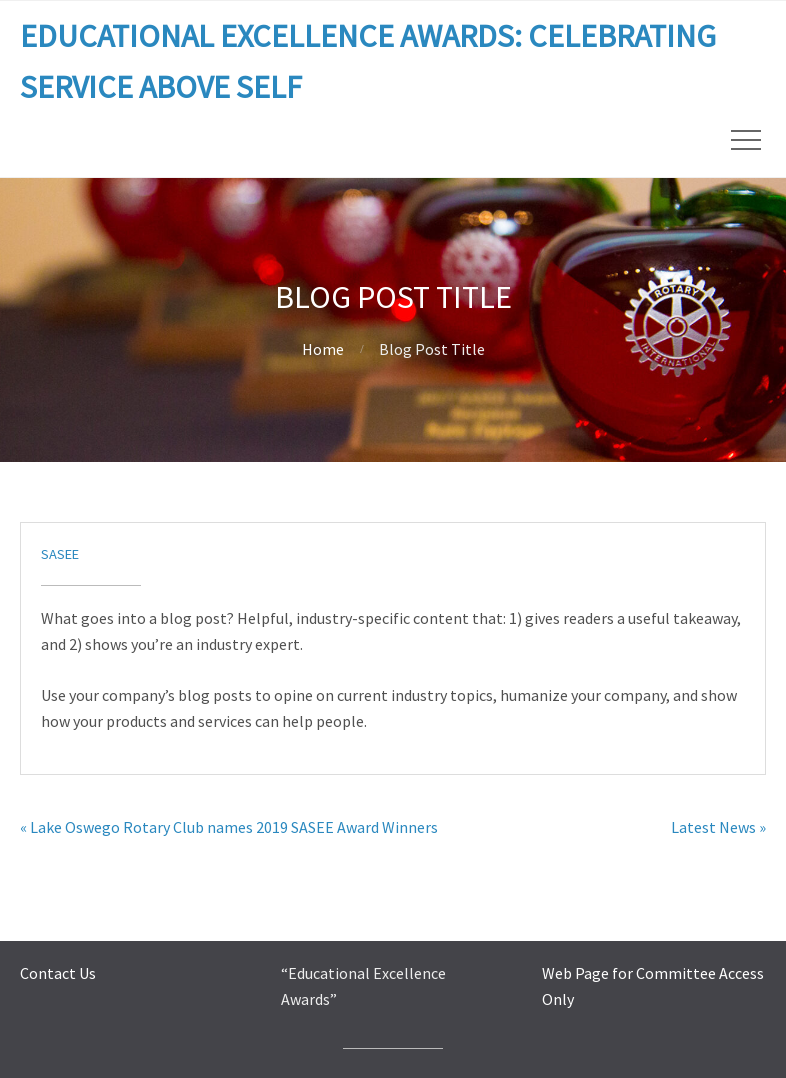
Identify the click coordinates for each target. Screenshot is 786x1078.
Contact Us (58, 973)
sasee (60, 554)
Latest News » (718, 827)
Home (323, 349)
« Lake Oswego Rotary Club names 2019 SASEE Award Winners (229, 827)
